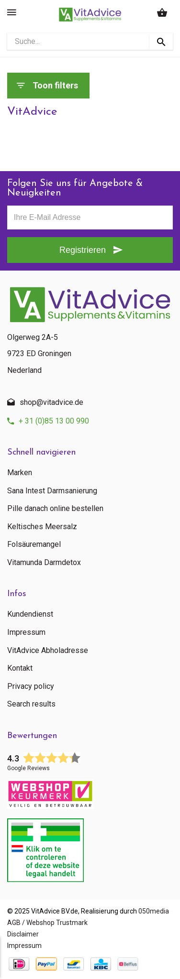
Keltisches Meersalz (42, 526)
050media (153, 911)
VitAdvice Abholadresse (47, 650)
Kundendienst (30, 614)
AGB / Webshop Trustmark (47, 922)
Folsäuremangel (34, 544)
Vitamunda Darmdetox (44, 562)
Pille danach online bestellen (55, 508)
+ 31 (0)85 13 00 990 (54, 420)
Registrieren (82, 250)
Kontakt (20, 668)
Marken (19, 472)
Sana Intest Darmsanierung (52, 491)
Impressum (26, 632)
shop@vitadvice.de (51, 402)
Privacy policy (30, 686)
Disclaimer (23, 934)
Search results (31, 704)
